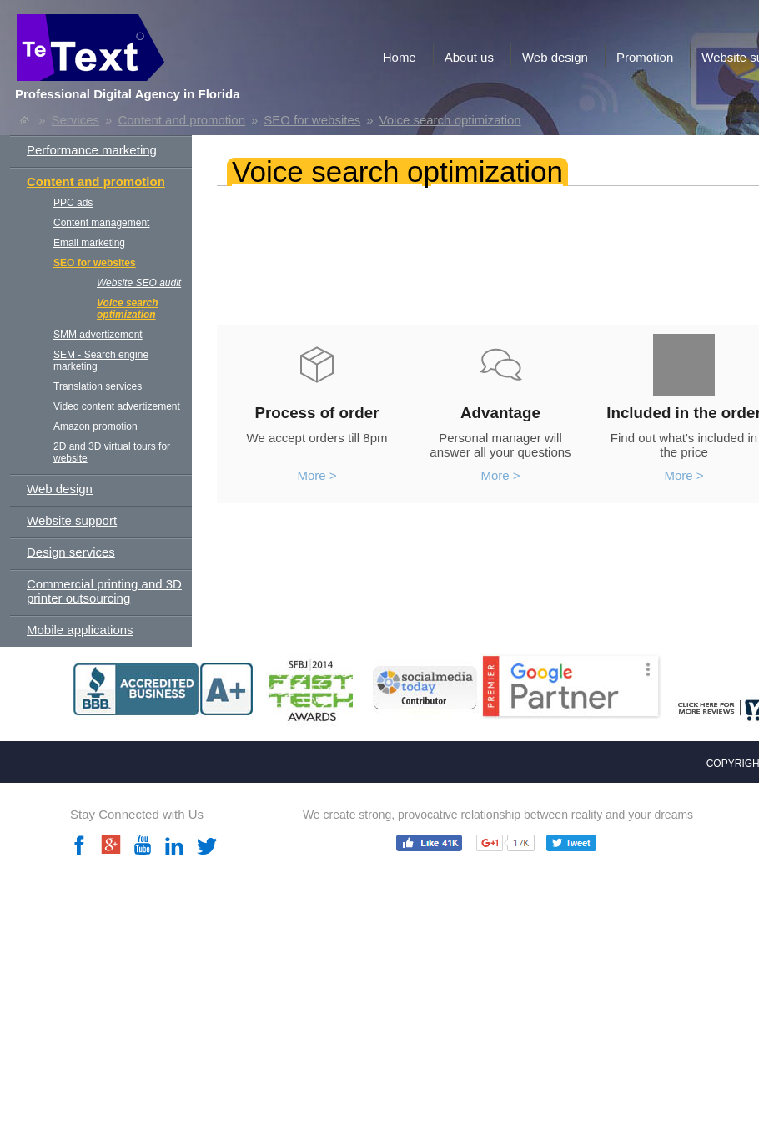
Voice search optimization (450, 120)
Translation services (97, 386)
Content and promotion (181, 120)
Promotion (644, 57)
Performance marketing (92, 150)
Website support (72, 520)
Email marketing (89, 243)
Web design (555, 57)
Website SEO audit (139, 283)
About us (469, 57)
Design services (71, 552)
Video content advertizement (116, 406)
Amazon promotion (95, 426)
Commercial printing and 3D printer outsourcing (104, 591)
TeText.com (154, 51)
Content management (101, 223)
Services (76, 120)
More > (316, 475)
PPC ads (73, 203)
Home (399, 57)
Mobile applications (80, 630)
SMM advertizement (98, 335)
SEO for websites (312, 120)
